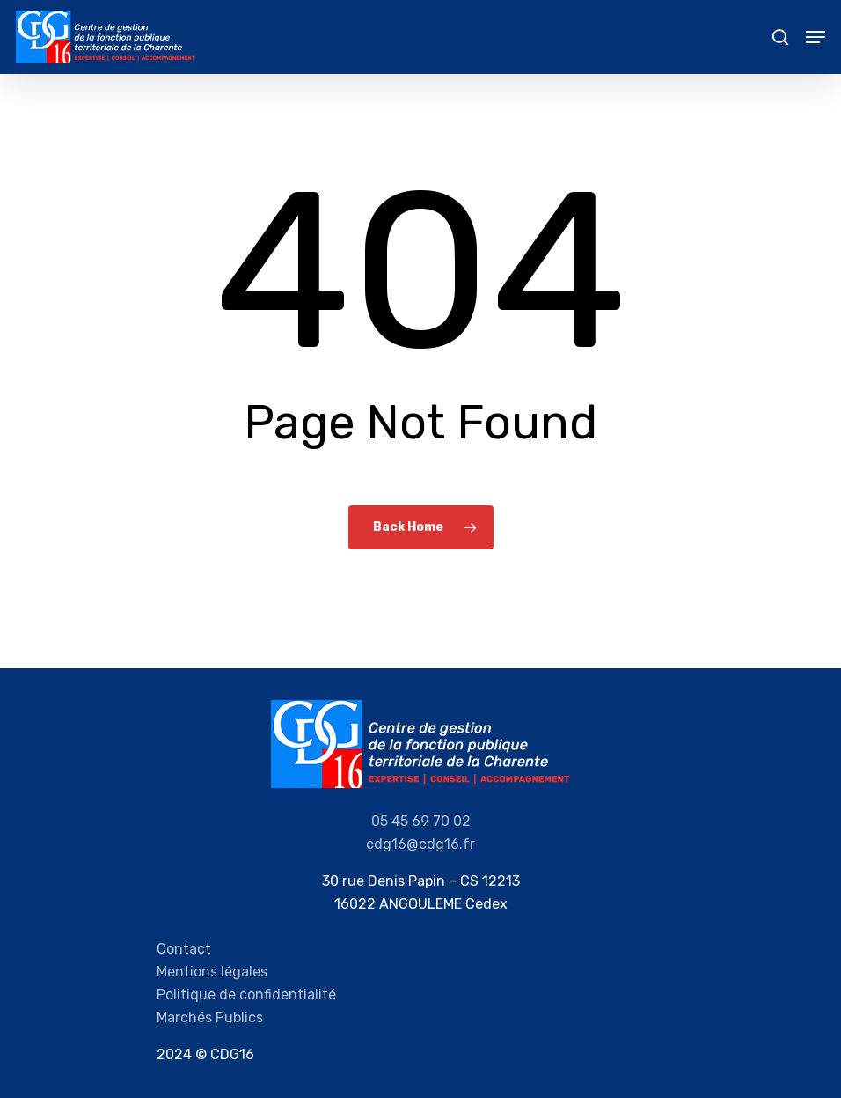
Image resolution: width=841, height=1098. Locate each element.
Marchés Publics (210, 1017)
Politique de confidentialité (246, 994)
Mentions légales (212, 971)
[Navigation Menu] (815, 37)
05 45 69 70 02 (421, 821)
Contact (184, 948)
